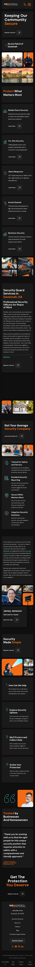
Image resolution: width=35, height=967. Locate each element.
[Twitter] (13, 946)
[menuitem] (5, 963)
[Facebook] (16, 946)
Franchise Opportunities (17, 934)
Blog (17, 930)
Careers (17, 927)
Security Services (17, 919)
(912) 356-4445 (18, 910)
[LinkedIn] (22, 946)
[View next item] (31, 607)
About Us (17, 923)
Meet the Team (11, 620)
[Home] (11, 4)
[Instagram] (19, 946)
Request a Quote (13, 32)
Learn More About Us (14, 436)
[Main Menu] (29, 4)
